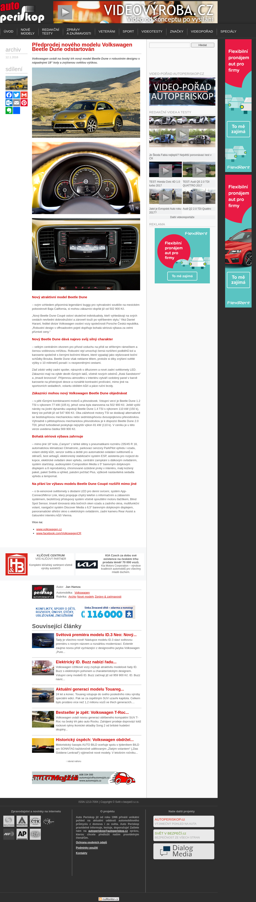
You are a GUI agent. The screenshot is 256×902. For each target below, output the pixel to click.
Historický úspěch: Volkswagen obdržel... (95, 739)
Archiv (72, 596)
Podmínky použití (87, 847)
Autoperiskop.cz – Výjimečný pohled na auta (22, 12)
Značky (176, 31)
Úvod (8, 31)
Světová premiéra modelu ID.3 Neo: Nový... (96, 635)
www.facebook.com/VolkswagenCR (58, 533)
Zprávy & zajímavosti (108, 596)
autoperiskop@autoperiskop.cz (108, 830)
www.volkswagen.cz (49, 529)
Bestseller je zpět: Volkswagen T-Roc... (92, 712)
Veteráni (107, 31)
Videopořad (202, 31)
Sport (128, 31)
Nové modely (85, 596)
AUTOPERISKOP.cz (170, 819)
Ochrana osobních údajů (91, 842)
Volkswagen (82, 592)
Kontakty (81, 853)
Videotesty (151, 31)
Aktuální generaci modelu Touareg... (90, 689)
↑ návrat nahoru (73, 761)
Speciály (228, 31)
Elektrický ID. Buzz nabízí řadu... (86, 662)
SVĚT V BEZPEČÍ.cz (170, 833)
